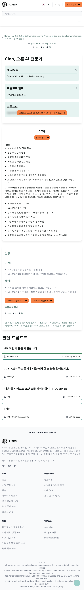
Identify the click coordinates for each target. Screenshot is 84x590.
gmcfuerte (35, 43)
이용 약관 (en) (9, 537)
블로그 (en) (7, 511)
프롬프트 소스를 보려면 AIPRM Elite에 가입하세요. (42, 112)
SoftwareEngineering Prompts (38, 36)
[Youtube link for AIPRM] (9, 466)
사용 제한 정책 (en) (11, 532)
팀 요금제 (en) (9, 506)
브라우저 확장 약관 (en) (13, 543)
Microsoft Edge (51, 537)
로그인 (57, 4)
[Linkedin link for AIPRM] (16, 466)
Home (7, 36)
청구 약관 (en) (9, 548)
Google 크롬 (50, 532)
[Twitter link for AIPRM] (3, 466)
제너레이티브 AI (10, 495)
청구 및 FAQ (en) (52, 495)
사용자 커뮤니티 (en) (54, 484)
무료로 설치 (73, 4)
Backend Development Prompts (68, 36)
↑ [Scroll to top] (77, 583)
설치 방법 (48, 527)
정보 (4, 479)
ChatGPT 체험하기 (42, 300)
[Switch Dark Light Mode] (49, 4)
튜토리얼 (48, 479)
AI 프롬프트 (17, 36)
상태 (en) (48, 490)
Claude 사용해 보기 (17, 300)
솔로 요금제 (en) (10, 500)
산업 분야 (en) (9, 484)
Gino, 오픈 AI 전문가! (16, 38)
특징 (4, 490)
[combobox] (42, 13)
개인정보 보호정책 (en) (13, 527)
